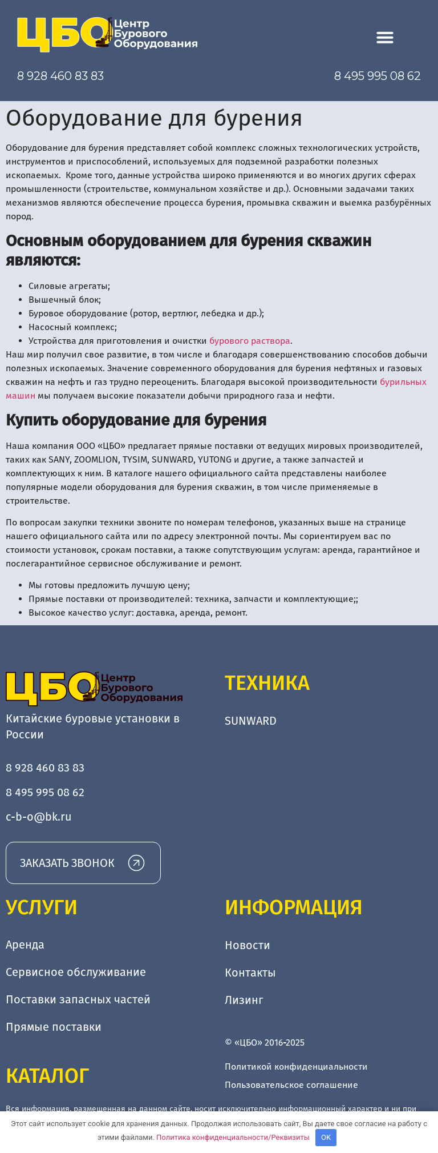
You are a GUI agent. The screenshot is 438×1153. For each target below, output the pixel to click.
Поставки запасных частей (78, 1000)
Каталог (47, 1075)
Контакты (250, 972)
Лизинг (244, 1000)
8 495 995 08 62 (377, 76)
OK (326, 1137)
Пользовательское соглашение (291, 1084)
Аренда (25, 945)
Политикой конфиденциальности (296, 1066)
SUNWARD (251, 721)
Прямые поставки (54, 1027)
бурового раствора (249, 340)
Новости (247, 945)
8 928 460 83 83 (60, 76)
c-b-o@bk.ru (39, 816)
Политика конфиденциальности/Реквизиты (233, 1137)
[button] (385, 37)
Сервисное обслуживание (76, 972)
